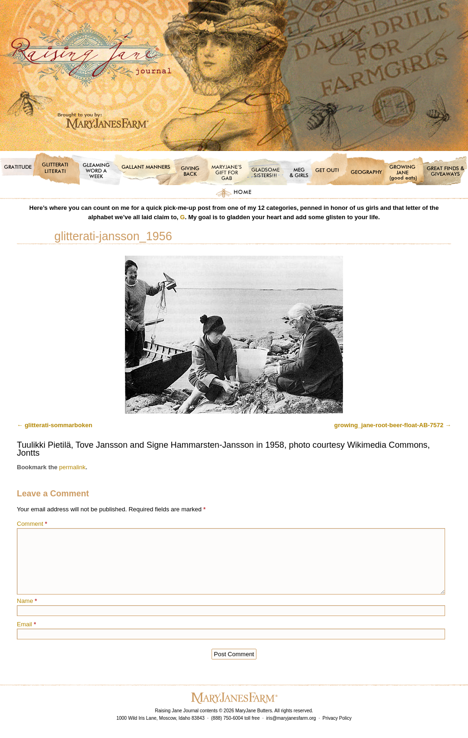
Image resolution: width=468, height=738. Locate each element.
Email (26, 624)
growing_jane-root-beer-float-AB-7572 (388, 425)
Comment (32, 523)
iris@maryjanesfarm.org (291, 718)
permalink (72, 467)
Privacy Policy (336, 718)
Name (27, 600)
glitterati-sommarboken (58, 425)
